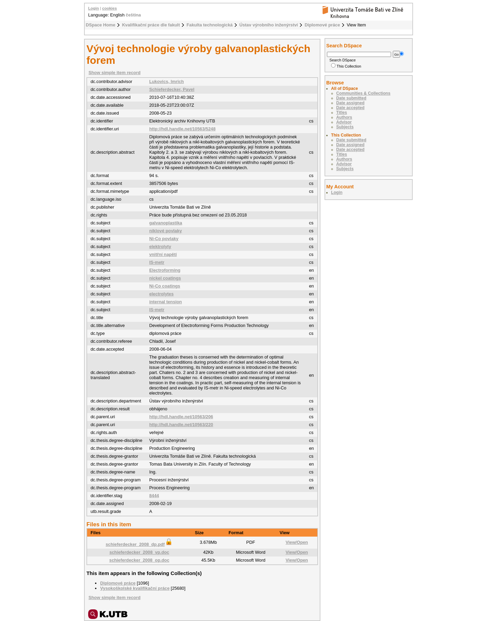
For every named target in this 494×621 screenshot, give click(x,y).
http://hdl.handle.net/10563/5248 (182, 128)
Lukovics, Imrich (166, 81)
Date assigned (350, 103)
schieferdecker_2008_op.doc (139, 560)
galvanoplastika (165, 222)
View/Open (296, 542)
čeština (133, 14)
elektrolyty (160, 246)
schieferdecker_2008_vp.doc (139, 552)
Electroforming (164, 270)
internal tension (165, 301)
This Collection (346, 66)
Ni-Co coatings (164, 286)
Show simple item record (114, 72)
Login (93, 8)
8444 (154, 495)
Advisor (344, 122)
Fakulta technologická (210, 24)
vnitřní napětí (163, 254)
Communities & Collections (363, 93)
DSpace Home (100, 24)
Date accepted (350, 107)
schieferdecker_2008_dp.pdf (139, 544)
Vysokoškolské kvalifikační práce (134, 588)
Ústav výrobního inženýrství (268, 24)
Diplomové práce (322, 24)
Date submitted (351, 98)
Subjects (345, 127)
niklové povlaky (165, 230)
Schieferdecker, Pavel (172, 89)
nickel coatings (165, 278)
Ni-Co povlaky (163, 238)
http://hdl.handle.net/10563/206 (181, 416)
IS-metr (156, 262)
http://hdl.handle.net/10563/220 (181, 424)
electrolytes (161, 293)
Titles (341, 112)
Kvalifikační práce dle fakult (151, 24)
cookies (109, 8)
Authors (344, 117)
